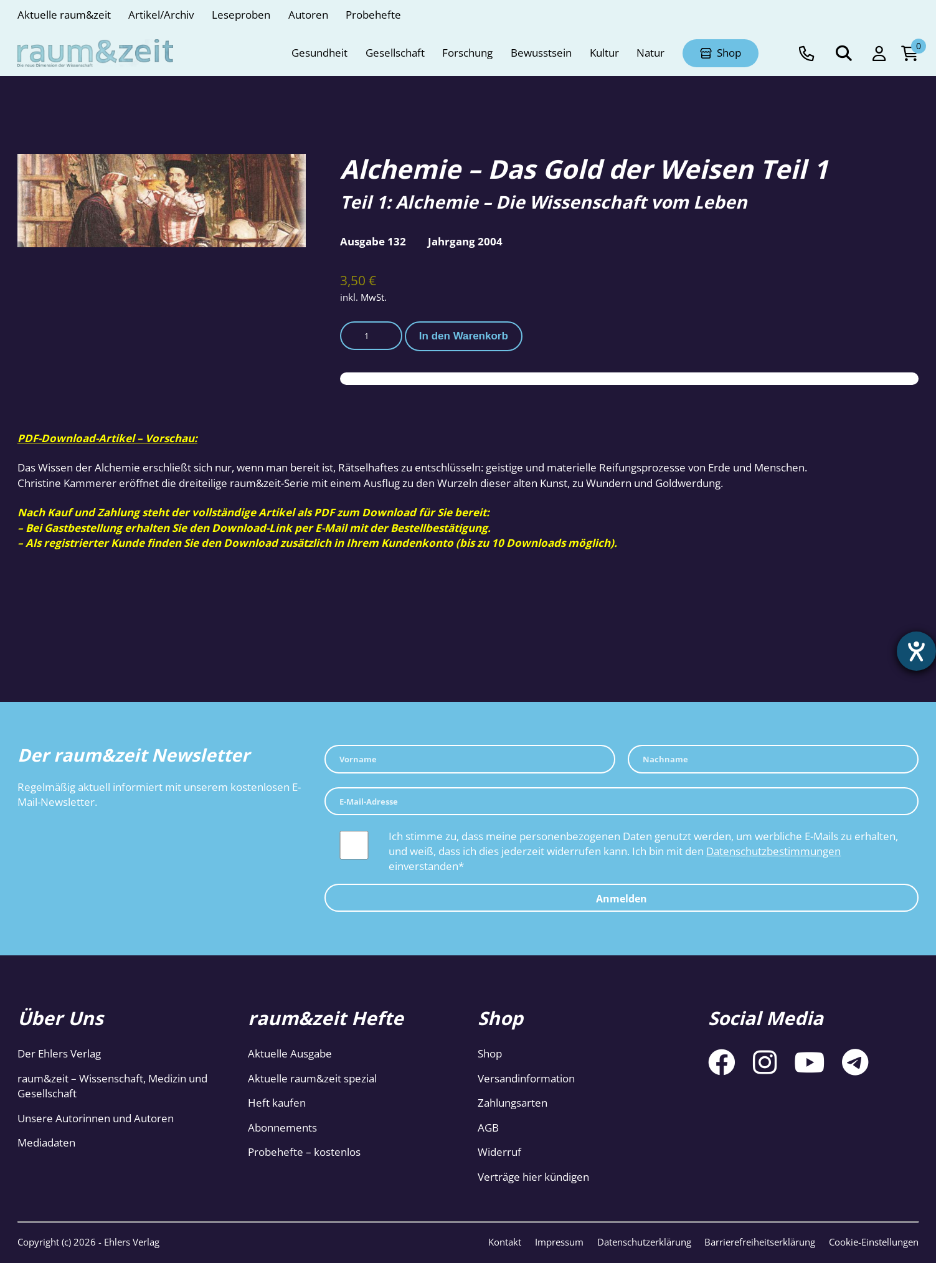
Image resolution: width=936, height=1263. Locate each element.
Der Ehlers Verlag (59, 1053)
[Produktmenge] (371, 335)
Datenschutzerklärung (644, 1242)
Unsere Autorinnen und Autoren (95, 1118)
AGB (488, 1127)
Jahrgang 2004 (465, 241)
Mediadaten (46, 1142)
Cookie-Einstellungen (874, 1242)
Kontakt (504, 1242)
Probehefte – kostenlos (304, 1152)
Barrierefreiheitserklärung (759, 1242)
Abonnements (282, 1127)
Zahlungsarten (512, 1102)
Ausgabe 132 (373, 241)
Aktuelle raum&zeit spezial (312, 1078)
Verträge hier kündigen (533, 1177)
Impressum (559, 1242)
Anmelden (621, 899)
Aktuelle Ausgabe (290, 1053)
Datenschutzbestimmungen (773, 851)
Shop (490, 1053)
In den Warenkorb (463, 336)
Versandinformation (526, 1078)
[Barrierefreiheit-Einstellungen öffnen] (915, 652)
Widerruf (499, 1152)
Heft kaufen (277, 1102)
